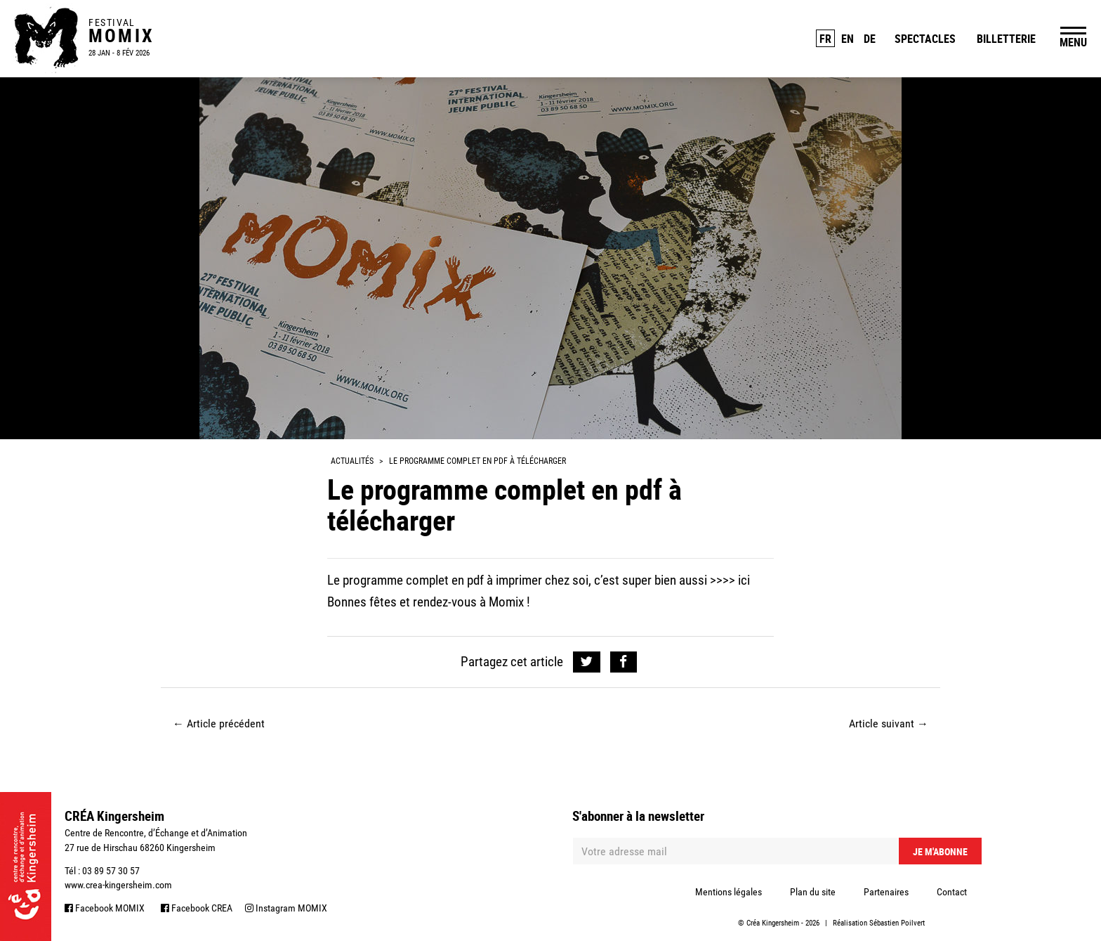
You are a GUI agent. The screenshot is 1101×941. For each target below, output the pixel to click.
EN (847, 38)
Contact (952, 891)
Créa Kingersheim (772, 923)
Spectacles (925, 38)
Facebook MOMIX (105, 908)
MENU (1073, 42)
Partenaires (886, 891)
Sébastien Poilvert (897, 923)
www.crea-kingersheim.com (118, 884)
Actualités (352, 461)
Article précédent (219, 723)
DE (870, 38)
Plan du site (813, 891)
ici (744, 580)
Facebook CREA (196, 908)
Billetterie (1006, 38)
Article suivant (888, 723)
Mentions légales (728, 891)
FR (825, 38)
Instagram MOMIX (286, 908)
